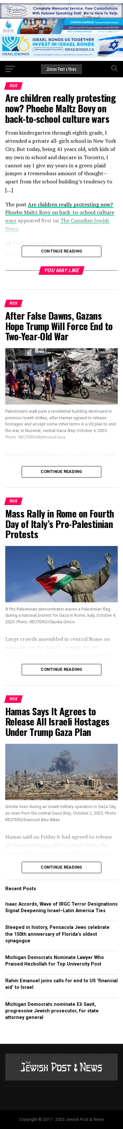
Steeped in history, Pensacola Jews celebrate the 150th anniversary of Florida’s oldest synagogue (57, 934)
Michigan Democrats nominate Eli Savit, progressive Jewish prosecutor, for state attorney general (52, 1011)
